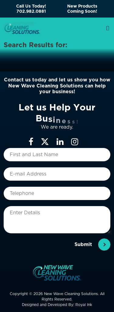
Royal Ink (83, 304)
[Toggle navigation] (107, 28)
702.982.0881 (31, 11)
